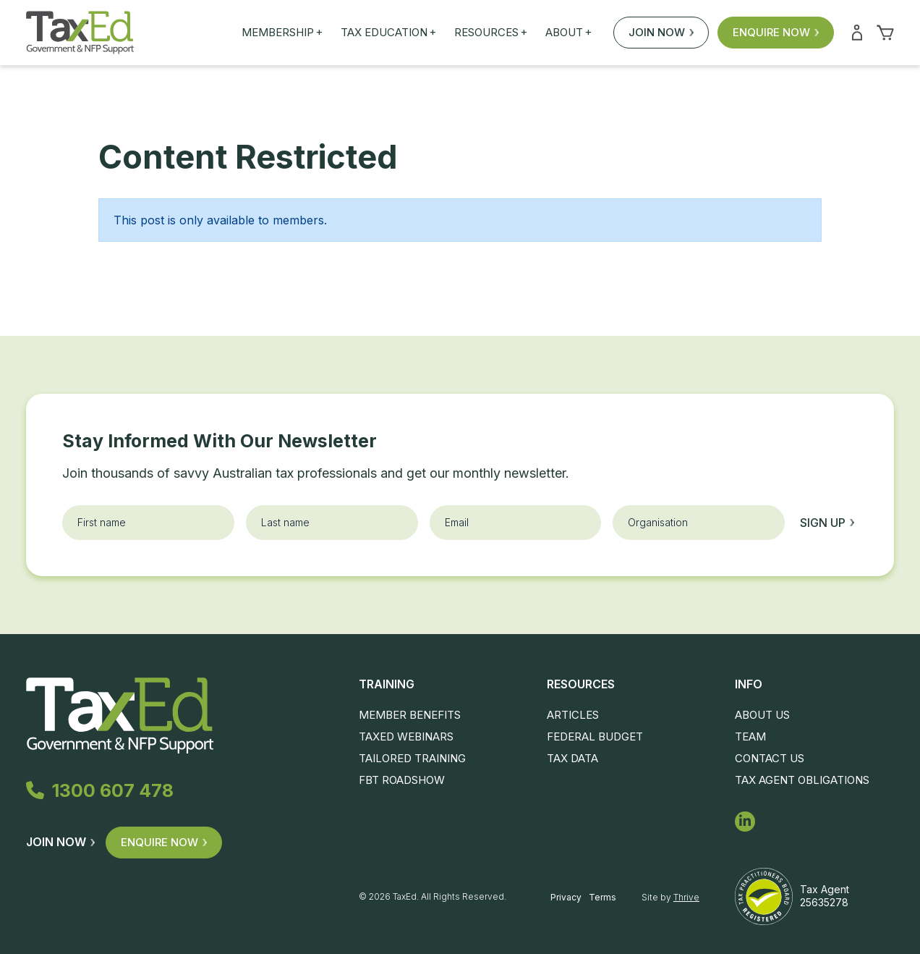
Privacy (566, 897)
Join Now (661, 32)
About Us (762, 715)
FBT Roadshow (402, 780)
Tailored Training (412, 758)
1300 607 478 (100, 790)
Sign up (827, 522)
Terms (602, 897)
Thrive (686, 897)
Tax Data (572, 758)
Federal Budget (595, 736)
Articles (573, 715)
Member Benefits (410, 715)
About (568, 32)
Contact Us (769, 758)
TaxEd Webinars (406, 736)
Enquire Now (776, 32)
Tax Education (388, 32)
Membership (282, 32)
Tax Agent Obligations (802, 780)
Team (750, 736)
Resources (490, 32)
